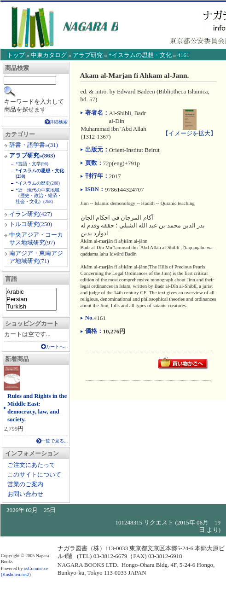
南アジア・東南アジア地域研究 (36, 257)
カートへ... (57, 346)
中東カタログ (49, 55)
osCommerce (36, 568)
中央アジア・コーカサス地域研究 (36, 238)
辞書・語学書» (28, 144)
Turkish (31, 306)
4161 (184, 55)
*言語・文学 (28, 163)
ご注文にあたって (31, 464)
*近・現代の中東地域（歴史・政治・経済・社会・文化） (39, 195)
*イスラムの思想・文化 (140, 55)
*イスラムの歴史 (33, 183)
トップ (16, 55)
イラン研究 (24, 213)
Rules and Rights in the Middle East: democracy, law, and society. (37, 407)
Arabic (31, 292)
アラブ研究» (25, 155)
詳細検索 (58, 121)
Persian (31, 299)
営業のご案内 (25, 484)
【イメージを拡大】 (189, 129)
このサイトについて (34, 474)
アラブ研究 (88, 55)
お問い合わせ (25, 493)
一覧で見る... (54, 440)
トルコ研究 (24, 224)
